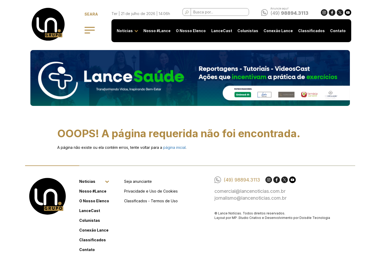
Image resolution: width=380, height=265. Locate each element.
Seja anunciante (138, 181)
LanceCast (221, 30)
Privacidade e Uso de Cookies (151, 191)
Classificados (311, 30)
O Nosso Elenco (191, 30)
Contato (338, 30)
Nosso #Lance (157, 30)
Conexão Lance (278, 30)
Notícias (125, 30)
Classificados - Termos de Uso (151, 201)
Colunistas (247, 30)
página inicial (174, 147)
